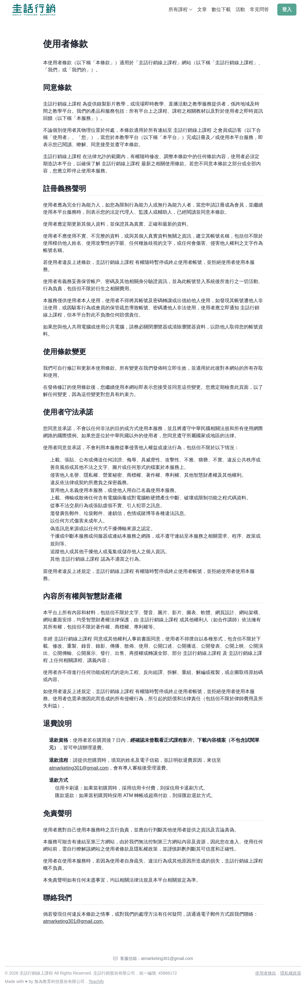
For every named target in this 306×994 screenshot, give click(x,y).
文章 (202, 9)
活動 (240, 9)
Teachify (96, 981)
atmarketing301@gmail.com (78, 767)
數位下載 (221, 9)
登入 (287, 9)
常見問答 (259, 9)
